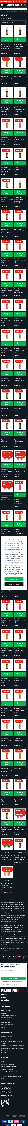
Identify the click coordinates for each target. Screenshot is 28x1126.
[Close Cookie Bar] (25, 537)
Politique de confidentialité (13, 575)
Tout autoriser (14, 579)
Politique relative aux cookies (12, 565)
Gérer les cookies (14, 584)
